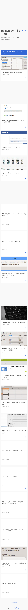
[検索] (22, 31)
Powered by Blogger (14, 608)
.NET (13, 45)
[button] (25, 78)
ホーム (2, 45)
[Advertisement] (14, 14)
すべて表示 (4, 53)
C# (7, 45)
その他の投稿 (14, 602)
